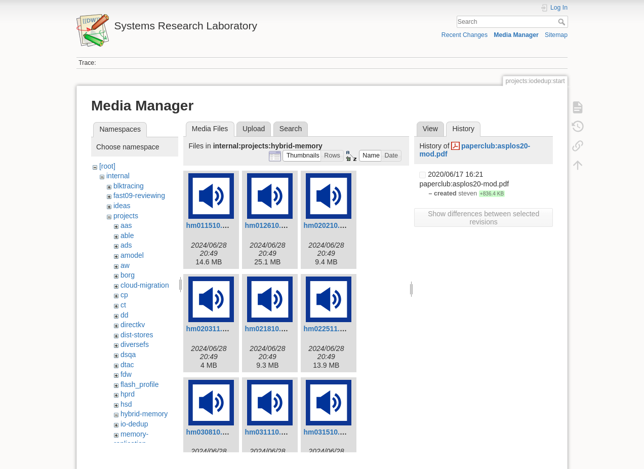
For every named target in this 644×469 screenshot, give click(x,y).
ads (126, 245)
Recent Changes (464, 34)
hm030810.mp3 (211, 432)
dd (124, 315)
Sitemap (556, 34)
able (127, 235)
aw (125, 265)
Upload (254, 129)
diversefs (134, 344)
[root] (107, 166)
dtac (127, 365)
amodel (132, 255)
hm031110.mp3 (270, 432)
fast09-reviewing (139, 195)
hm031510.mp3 (328, 432)
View (430, 129)
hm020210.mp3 (328, 225)
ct (123, 305)
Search (563, 21)
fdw (126, 374)
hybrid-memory (144, 414)
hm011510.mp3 (211, 225)
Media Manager (516, 34)
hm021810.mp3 (270, 329)
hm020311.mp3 (211, 329)
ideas (121, 206)
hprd (127, 394)
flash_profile (139, 384)
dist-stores (136, 335)
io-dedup (134, 424)
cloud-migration (144, 285)
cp (124, 295)
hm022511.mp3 (328, 329)
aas (126, 225)
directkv (132, 325)
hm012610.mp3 (270, 225)
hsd (126, 404)
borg (127, 275)
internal (118, 176)
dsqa (128, 354)
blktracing (128, 186)
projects (125, 216)
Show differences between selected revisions (483, 218)
